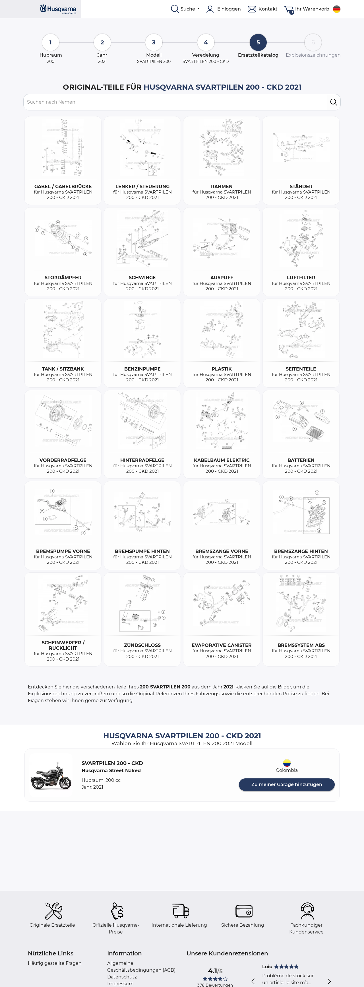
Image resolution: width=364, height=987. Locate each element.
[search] (334, 102)
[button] (51, 775)
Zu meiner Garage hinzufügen (286, 784)
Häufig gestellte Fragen (55, 963)
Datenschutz (122, 977)
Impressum (120, 983)
